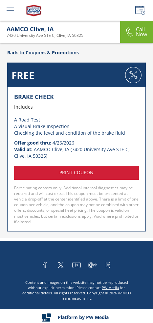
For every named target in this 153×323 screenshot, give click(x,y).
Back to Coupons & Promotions (43, 52)
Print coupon (76, 172)
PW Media (110, 287)
